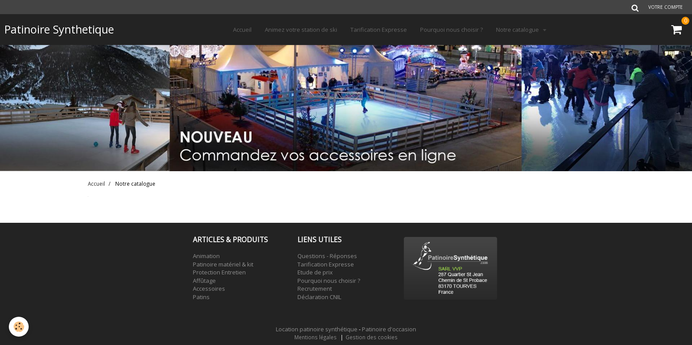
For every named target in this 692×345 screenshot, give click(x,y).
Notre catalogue (518, 30)
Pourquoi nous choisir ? (451, 30)
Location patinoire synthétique (316, 329)
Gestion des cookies (372, 337)
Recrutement (314, 288)
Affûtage (204, 281)
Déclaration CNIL (319, 297)
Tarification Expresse (378, 30)
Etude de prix (315, 272)
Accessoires (209, 288)
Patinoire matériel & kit (223, 264)
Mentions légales (315, 337)
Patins (201, 297)
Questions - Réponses (327, 256)
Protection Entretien (219, 272)
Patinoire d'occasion (389, 329)
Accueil (242, 30)
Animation (206, 256)
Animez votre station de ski (301, 30)
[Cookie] (19, 327)
